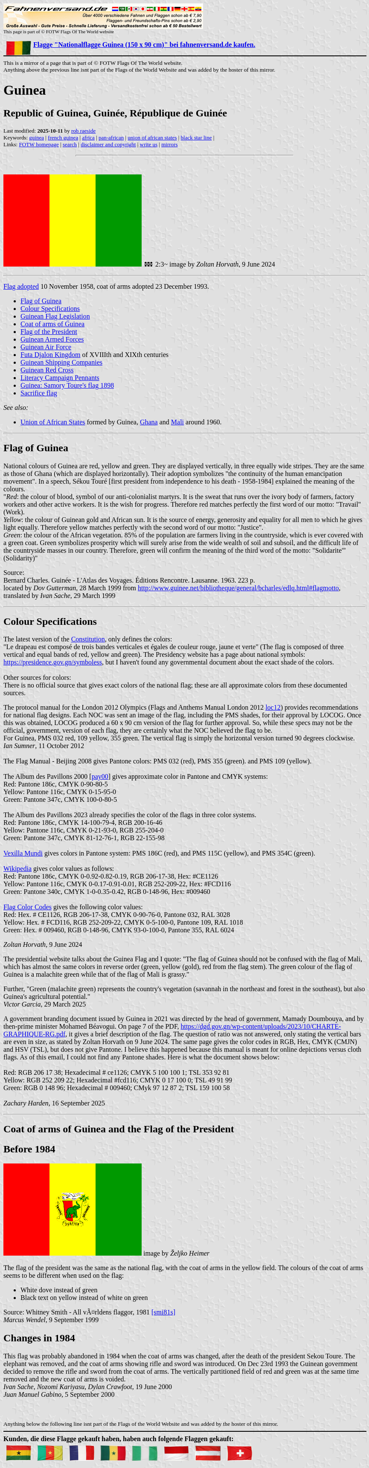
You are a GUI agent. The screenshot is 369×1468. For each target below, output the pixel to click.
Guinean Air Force (45, 347)
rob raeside (83, 131)
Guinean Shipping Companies (61, 362)
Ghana (149, 422)
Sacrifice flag (38, 393)
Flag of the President (48, 331)
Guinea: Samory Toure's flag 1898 (67, 385)
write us (149, 144)
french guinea (63, 137)
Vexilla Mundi (23, 853)
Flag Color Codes (27, 907)
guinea (36, 137)
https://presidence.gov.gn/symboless (52, 662)
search (70, 144)
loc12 (273, 707)
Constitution (88, 639)
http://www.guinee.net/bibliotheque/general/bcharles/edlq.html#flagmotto (238, 588)
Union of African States (52, 422)
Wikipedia (17, 868)
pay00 (100, 776)
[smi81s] (163, 1312)
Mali (177, 422)
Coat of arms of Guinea (52, 324)
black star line (196, 137)
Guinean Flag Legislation (55, 316)
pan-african (111, 137)
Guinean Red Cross (46, 370)
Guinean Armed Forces (52, 339)
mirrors (169, 144)
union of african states (152, 137)
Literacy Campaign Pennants (59, 377)
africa (88, 137)
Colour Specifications (50, 308)
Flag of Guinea (40, 301)
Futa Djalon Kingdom (50, 354)
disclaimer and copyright (108, 144)
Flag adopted (21, 286)
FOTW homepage (38, 144)
